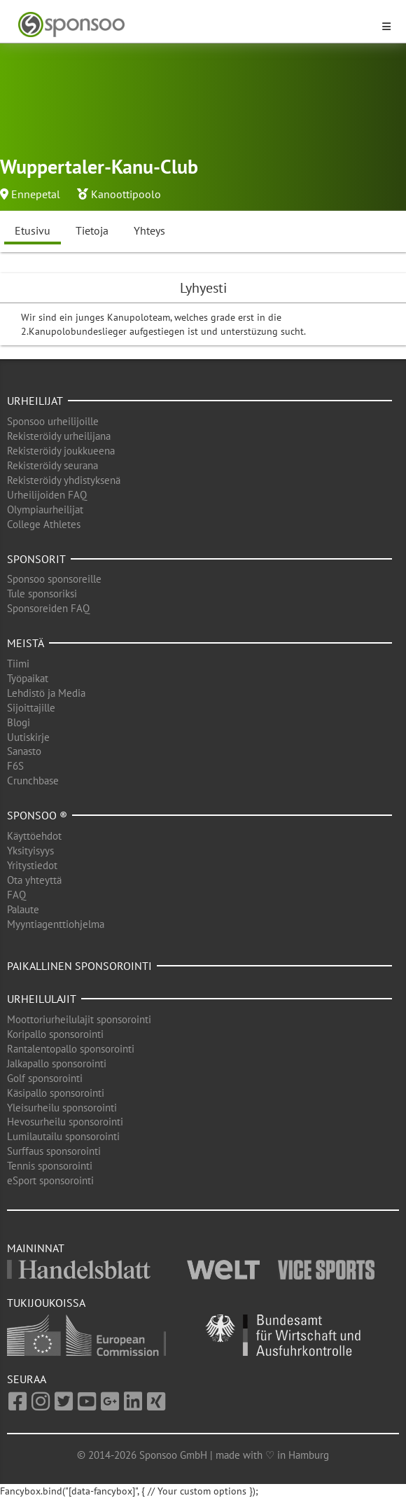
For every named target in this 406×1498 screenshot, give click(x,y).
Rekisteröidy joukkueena (61, 450)
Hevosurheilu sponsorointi (65, 1121)
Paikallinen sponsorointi (79, 966)
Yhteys (149, 230)
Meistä (25, 643)
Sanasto (24, 751)
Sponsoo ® (37, 815)
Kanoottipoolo (126, 194)
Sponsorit (36, 559)
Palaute (23, 909)
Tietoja (92, 230)
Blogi (18, 722)
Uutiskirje (28, 737)
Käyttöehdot (34, 835)
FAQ (16, 894)
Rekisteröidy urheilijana (59, 436)
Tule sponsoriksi (42, 593)
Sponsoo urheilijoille (53, 421)
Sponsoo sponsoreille (54, 578)
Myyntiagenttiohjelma (55, 924)
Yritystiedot (32, 865)
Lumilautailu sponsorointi (63, 1136)
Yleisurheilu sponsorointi (62, 1107)
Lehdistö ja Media (46, 693)
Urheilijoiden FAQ (47, 494)
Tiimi (18, 663)
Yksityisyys (30, 850)
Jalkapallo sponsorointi (56, 1063)
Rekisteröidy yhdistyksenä (63, 480)
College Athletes (43, 524)
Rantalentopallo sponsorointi (70, 1048)
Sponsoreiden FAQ (48, 608)
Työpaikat (27, 678)
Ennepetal (35, 194)
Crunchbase (33, 780)
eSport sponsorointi (50, 1180)
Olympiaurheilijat (45, 509)
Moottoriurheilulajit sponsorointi (79, 1019)
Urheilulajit (41, 999)
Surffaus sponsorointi (54, 1151)
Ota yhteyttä (34, 880)
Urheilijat (35, 401)
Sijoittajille (31, 707)
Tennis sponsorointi (49, 1165)
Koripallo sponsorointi (55, 1034)
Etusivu (32, 230)
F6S (15, 765)
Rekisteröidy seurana (52, 465)
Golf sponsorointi (45, 1078)
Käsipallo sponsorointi (55, 1093)
